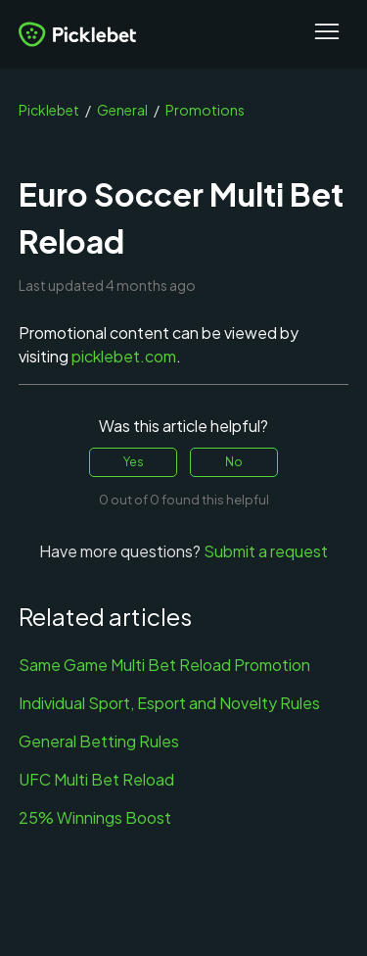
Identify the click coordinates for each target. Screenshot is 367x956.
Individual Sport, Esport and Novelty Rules (169, 703)
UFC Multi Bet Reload (96, 779)
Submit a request (266, 551)
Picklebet (49, 110)
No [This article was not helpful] (234, 461)
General (122, 110)
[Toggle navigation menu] (326, 34)
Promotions (205, 110)
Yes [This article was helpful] (133, 461)
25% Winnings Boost (95, 817)
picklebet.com (123, 356)
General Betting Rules (99, 741)
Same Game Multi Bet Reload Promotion (164, 664)
